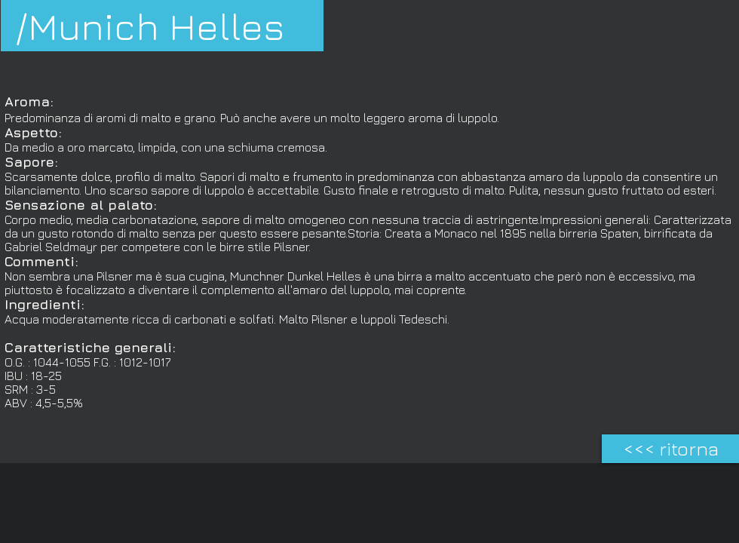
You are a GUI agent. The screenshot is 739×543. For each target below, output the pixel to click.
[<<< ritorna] (670, 448)
